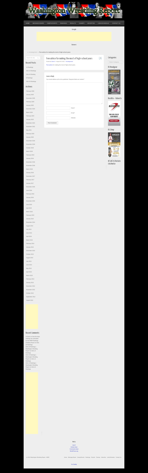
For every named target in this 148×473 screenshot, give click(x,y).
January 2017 (30, 183)
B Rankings (29, 78)
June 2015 (29, 204)
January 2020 (30, 137)
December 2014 (30, 222)
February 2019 (30, 155)
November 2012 (30, 289)
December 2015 (30, 201)
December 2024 (30, 109)
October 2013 (30, 254)
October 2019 (30, 148)
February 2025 (30, 101)
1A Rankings (29, 67)
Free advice (49, 65)
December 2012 (30, 286)
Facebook (112, 9)
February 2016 (30, 194)
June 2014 (29, 233)
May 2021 (29, 130)
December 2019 (30, 140)
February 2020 (30, 133)
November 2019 (30, 144)
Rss (120, 9)
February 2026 (30, 91)
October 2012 (30, 293)
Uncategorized (33, 52)
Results (73, 23)
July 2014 (28, 229)
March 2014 (29, 240)
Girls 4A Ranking (30, 74)
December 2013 (30, 250)
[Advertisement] (74, 36)
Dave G (53, 61)
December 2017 (30, 176)
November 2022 (30, 126)
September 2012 (30, 296)
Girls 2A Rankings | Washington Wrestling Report (32, 349)
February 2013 (30, 279)
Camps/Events (52, 23)
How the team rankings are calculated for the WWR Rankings (33, 338)
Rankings (63, 23)
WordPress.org (74, 451)
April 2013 (29, 272)
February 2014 (30, 243)
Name (73, 108)
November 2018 (30, 165)
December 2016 (30, 187)
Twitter (117, 9)
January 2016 (30, 197)
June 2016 (29, 190)
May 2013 (29, 268)
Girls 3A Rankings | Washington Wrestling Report (32, 357)
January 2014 (30, 247)
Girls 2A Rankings (31, 71)
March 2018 (29, 169)
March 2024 (29, 112)
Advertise (91, 23)
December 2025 (30, 98)
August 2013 (29, 257)
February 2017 (30, 179)
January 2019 (30, 158)
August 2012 (29, 300)
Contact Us (116, 23)
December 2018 (30, 162)
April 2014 (29, 236)
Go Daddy (74, 464)
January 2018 (30, 172)
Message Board (38, 23)
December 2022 (30, 123)
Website (73, 118)
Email (73, 113)
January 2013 (30, 282)
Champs (81, 23)
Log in (74, 445)
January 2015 (30, 218)
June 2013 (29, 265)
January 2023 (30, 119)
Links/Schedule (103, 23)
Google (115, 9)
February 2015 (30, 215)
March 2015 (29, 211)
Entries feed (74, 447)
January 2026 (30, 94)
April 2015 (29, 208)
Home (28, 23)
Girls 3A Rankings (31, 81)
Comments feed (74, 449)
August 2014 (29, 226)
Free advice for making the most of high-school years (69, 58)
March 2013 (29, 275)
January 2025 (30, 105)
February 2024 (30, 116)
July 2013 (28, 261)
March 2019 (29, 151)
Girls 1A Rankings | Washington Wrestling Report (32, 365)
